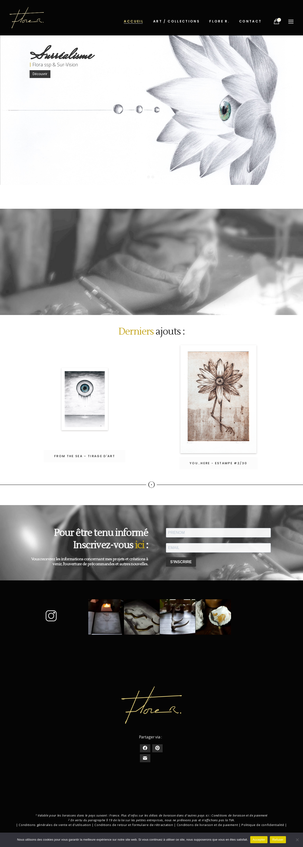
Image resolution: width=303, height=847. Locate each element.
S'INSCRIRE (181, 562)
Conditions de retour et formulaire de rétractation (133, 825)
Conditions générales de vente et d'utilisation (55, 825)
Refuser (277, 839)
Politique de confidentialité (262, 825)
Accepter (259, 839)
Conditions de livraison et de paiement (239, 815)
